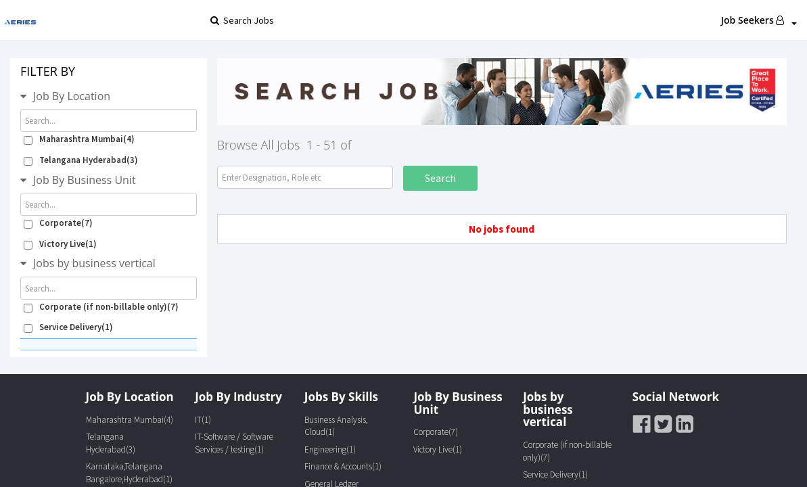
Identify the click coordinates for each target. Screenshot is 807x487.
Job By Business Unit (84, 179)
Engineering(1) (330, 449)
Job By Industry (238, 396)
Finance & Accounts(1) (343, 466)
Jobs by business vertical (94, 263)
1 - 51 (322, 145)
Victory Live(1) (60, 244)
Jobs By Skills (341, 396)
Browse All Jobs (258, 145)
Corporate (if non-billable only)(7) (101, 306)
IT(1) (203, 419)
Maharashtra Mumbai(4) (79, 139)
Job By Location (71, 96)
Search (440, 178)
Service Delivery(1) (68, 327)
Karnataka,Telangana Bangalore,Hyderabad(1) (129, 473)
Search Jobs (242, 20)
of (345, 145)
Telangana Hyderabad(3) (81, 160)
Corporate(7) (58, 223)
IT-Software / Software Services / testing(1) (234, 443)
